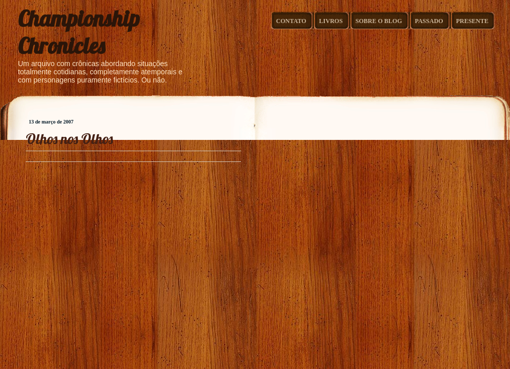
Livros (331, 21)
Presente (472, 21)
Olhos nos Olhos (69, 139)
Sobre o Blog (379, 21)
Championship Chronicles (79, 32)
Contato (291, 21)
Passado (429, 21)
